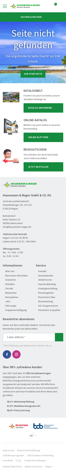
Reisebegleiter (45, 292)
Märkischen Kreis (33, 466)
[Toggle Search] (61, 6)
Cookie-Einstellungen (35, 460)
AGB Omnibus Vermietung (40, 455)
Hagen (48, 466)
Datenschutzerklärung (28, 450)
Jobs (6, 301)
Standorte (9, 279)
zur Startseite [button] (33, 73)
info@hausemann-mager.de (17, 226)
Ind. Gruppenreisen (47, 305)
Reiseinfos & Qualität (48, 310)
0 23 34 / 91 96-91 (19, 237)
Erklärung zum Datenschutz (22, 345)
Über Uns (9, 271)
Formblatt (8, 460)
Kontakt (41, 271)
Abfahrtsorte (44, 279)
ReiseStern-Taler (45, 297)
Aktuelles (9, 284)
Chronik (8, 288)
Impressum (8, 450)
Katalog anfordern (44, 108)
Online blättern (44, 137)
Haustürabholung (46, 284)
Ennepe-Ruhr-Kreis (12, 466)
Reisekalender (44, 275)
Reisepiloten (10, 297)
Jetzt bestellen (44, 167)
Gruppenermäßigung (15, 310)
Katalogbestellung (46, 288)
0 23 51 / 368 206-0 (26, 241)
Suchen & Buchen (33, 16)
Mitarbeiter (10, 292)
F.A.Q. (18, 460)
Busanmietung (44, 301)
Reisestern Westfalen (15, 275)
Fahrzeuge (9, 305)
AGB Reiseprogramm (13, 455)
